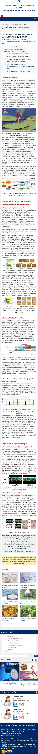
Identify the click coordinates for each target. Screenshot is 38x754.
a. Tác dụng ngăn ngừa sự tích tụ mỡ (17, 53)
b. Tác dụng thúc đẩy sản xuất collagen (18, 56)
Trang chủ (5, 24)
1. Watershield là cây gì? (10, 47)
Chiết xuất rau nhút (7, 624)
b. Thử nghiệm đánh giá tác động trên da (18, 71)
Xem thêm (21, 563)
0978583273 (19, 712)
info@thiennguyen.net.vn (19, 548)
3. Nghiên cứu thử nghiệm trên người (14, 64)
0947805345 (19, 699)
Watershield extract (21, 624)
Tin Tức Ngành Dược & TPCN (17, 24)
